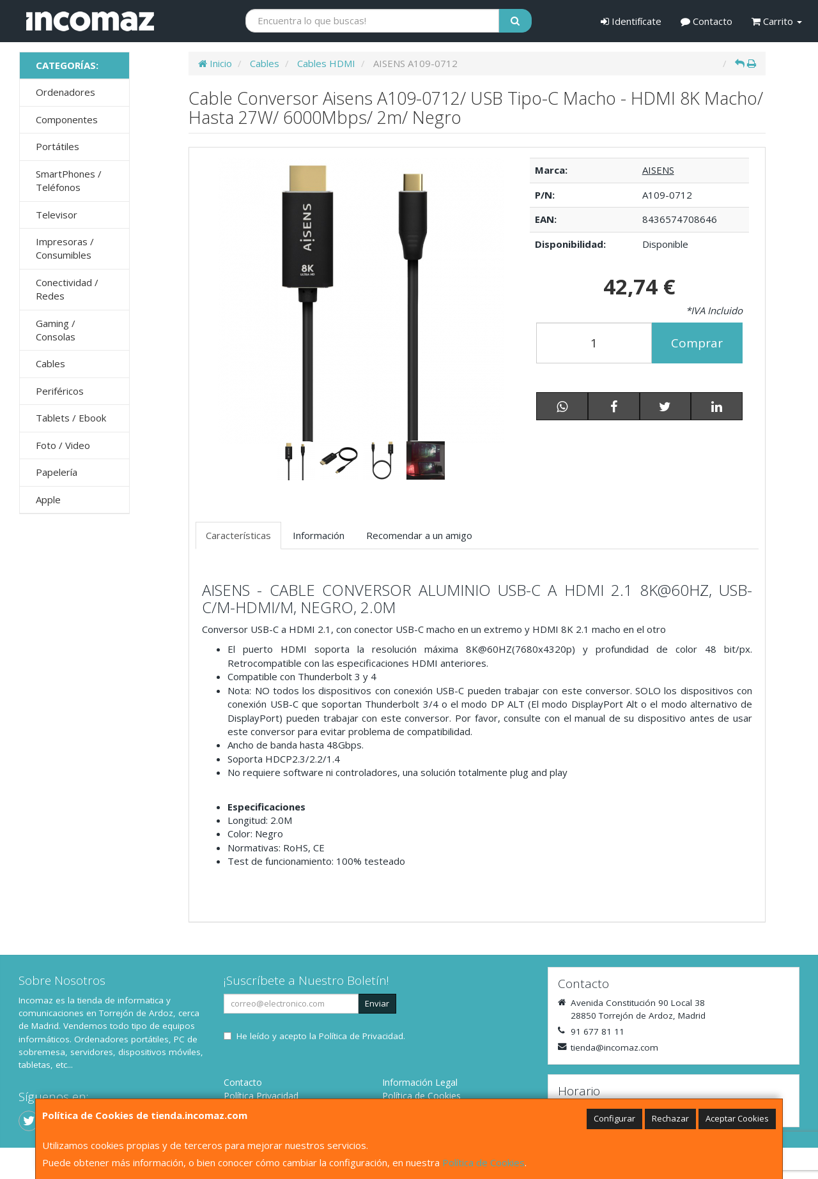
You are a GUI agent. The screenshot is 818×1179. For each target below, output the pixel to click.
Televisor (56, 214)
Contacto (706, 21)
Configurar (614, 1118)
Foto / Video (63, 445)
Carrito (777, 21)
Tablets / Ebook (71, 417)
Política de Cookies (483, 1162)
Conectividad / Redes (67, 289)
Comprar (697, 343)
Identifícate (631, 21)
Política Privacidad (261, 1096)
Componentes (67, 119)
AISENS (658, 170)
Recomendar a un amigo (419, 535)
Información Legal (420, 1082)
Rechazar (670, 1118)
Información (318, 535)
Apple (48, 499)
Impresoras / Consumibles (65, 248)
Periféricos (60, 390)
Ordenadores (65, 92)
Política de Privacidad (361, 1036)
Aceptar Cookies (737, 1118)
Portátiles (57, 146)
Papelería (56, 472)
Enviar (377, 1003)
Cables (50, 363)
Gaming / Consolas (55, 330)
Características (238, 535)
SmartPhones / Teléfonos (69, 180)
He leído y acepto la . (320, 1036)
